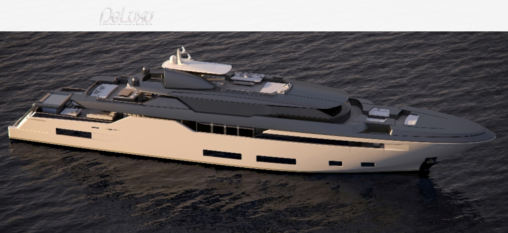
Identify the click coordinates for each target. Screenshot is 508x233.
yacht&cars (307, 37)
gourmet (396, 37)
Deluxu (105, 53)
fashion (281, 37)
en (399, 8)
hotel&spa (336, 37)
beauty (253, 37)
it (378, 8)
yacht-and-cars (135, 53)
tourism (368, 37)
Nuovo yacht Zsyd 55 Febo (184, 53)
